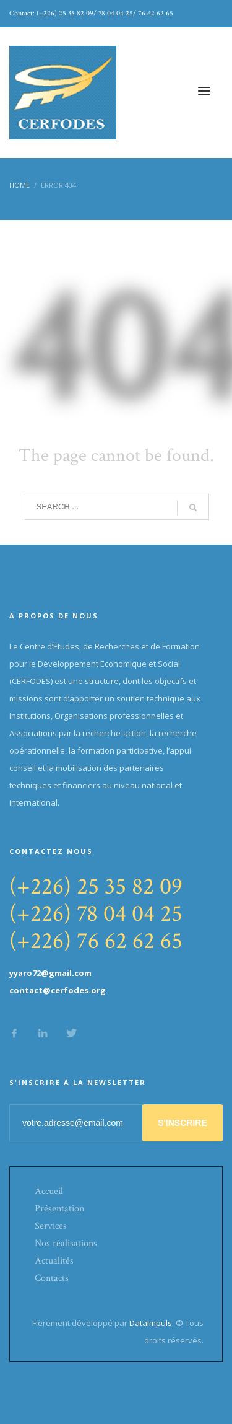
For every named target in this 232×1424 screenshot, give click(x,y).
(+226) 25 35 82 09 (96, 886)
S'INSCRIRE (182, 1123)
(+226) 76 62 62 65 (96, 941)
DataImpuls (150, 1323)
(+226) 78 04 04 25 (96, 914)
